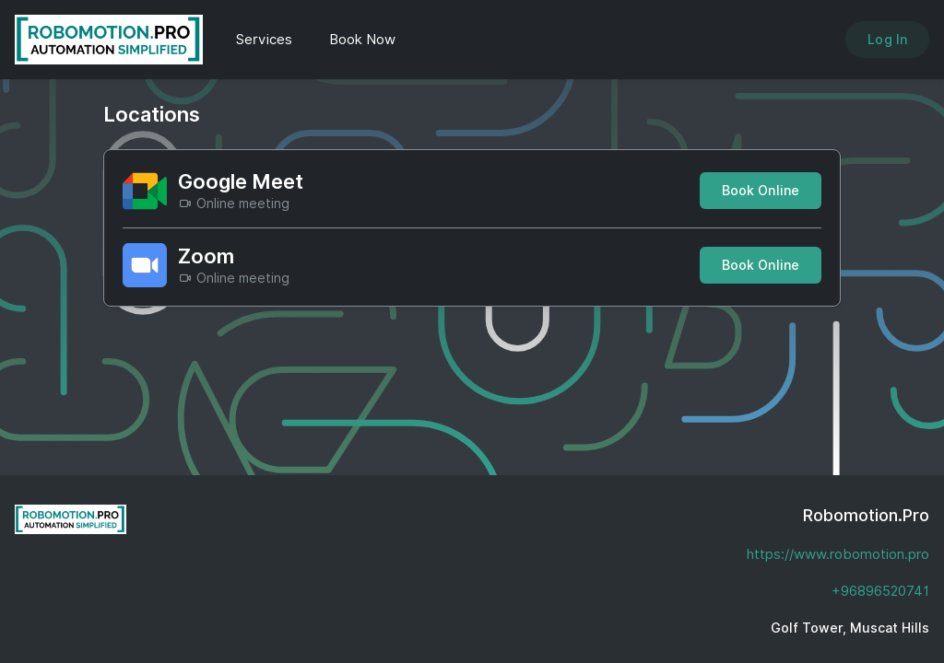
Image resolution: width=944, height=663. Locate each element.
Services (264, 39)
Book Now (362, 39)
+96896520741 (880, 591)
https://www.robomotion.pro (838, 554)
